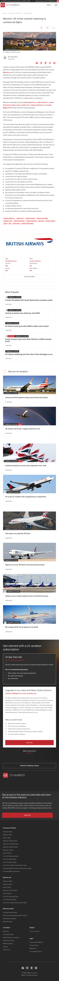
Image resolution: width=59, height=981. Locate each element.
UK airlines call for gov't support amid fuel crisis (22, 429)
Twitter (27, 968)
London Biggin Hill (9, 218)
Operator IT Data (8, 850)
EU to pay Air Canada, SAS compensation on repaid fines (25, 497)
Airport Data (7, 838)
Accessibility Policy (36, 951)
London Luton (15, 105)
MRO (10, 223)
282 (6, 270)
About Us (6, 931)
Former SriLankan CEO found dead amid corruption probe (28, 300)
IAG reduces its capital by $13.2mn (17, 533)
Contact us (29, 753)
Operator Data (7, 835)
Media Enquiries (8, 943)
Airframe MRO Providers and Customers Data (17, 868)
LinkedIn (36, 63)
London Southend (36, 105)
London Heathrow (29, 102)
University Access (8, 940)
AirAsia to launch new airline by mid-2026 (22, 313)
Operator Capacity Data (10, 847)
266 (6, 266)
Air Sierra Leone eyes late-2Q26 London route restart (27, 326)
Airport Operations (27, 223)
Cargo (5, 223)
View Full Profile (29, 276)
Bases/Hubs (16, 223)
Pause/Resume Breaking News (58, 1)
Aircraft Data (7, 853)
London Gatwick (42, 102)
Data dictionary (8, 921)
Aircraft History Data (9, 859)
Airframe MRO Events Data (11, 871)
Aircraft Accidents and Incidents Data (15, 865)
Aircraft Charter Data (9, 862)
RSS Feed (54, 63)
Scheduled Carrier (11, 261)
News (4, 13)
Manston (6, 72)
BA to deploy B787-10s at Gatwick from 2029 (21, 627)
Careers (5, 947)
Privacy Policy (34, 945)
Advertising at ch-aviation (11, 937)
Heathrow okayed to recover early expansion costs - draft (25, 465)
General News (28, 13)
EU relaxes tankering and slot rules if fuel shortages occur (29, 354)
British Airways (50, 221)
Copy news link (50, 63)
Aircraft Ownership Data (10, 856)
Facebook (45, 63)
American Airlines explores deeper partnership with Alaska (26, 397)
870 (31, 270)
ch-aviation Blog (8, 934)
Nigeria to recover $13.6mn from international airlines (24, 565)
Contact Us (6, 950)
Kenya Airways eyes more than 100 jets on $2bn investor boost (28, 340)
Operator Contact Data (10, 841)
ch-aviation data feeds (10, 912)
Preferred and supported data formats (15, 915)
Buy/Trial (29, 742)
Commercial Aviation (15, 13)
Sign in (49, 5)
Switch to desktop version (29, 765)
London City (25, 105)
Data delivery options (9, 918)
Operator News (7, 832)
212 (31, 266)
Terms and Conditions (36, 942)
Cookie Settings (34, 931)
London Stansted (31, 221)
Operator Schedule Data (10, 844)
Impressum (33, 948)
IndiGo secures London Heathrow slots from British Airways (26, 596)
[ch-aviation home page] (10, 5)
